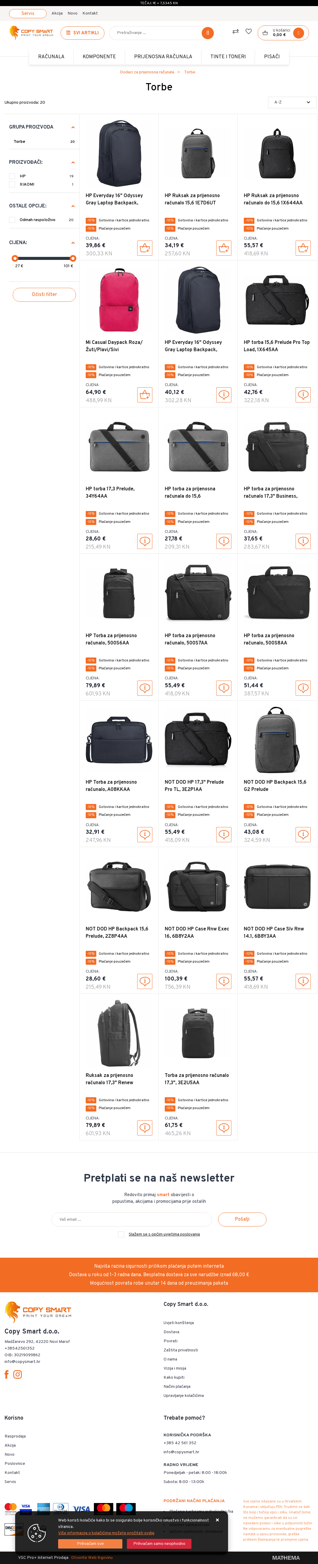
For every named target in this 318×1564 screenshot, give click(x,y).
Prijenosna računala (163, 57)
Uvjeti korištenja (179, 1323)
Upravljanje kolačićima (184, 1395)
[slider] (15, 258)
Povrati (170, 1341)
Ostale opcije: (27, 206)
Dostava (171, 1332)
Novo (73, 13)
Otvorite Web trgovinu (92, 1557)
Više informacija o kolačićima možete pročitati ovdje (106, 1533)
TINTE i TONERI (228, 57)
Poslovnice (15, 1463)
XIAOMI (47, 184)
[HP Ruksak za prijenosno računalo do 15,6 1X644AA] (303, 248)
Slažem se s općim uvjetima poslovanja (164, 1234)
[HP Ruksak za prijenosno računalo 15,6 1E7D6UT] (223, 248)
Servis (28, 14)
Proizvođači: (25, 163)
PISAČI (272, 57)
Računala (51, 57)
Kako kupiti (174, 1377)
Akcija (57, 13)
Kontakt (90, 13)
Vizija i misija (175, 1368)
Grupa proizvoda (31, 127)
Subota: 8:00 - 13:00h (184, 1482)
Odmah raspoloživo (47, 220)
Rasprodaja (15, 1436)
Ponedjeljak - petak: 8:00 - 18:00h (195, 1472)
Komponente (99, 57)
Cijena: (18, 243)
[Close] (90, 1544)
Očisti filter (44, 295)
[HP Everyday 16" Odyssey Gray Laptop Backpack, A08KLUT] (144, 248)
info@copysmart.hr (181, 1452)
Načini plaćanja (177, 1386)
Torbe (19, 141)
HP (47, 176)
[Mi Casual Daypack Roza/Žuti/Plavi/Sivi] (144, 394)
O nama (170, 1359)
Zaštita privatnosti (181, 1350)
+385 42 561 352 (180, 1443)
